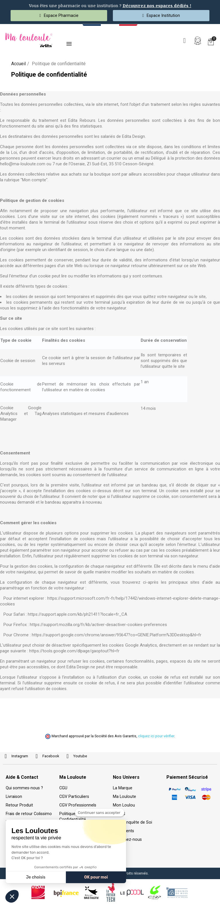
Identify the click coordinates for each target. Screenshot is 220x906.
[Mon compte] (198, 40)
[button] (184, 40)
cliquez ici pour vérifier (156, 736)
